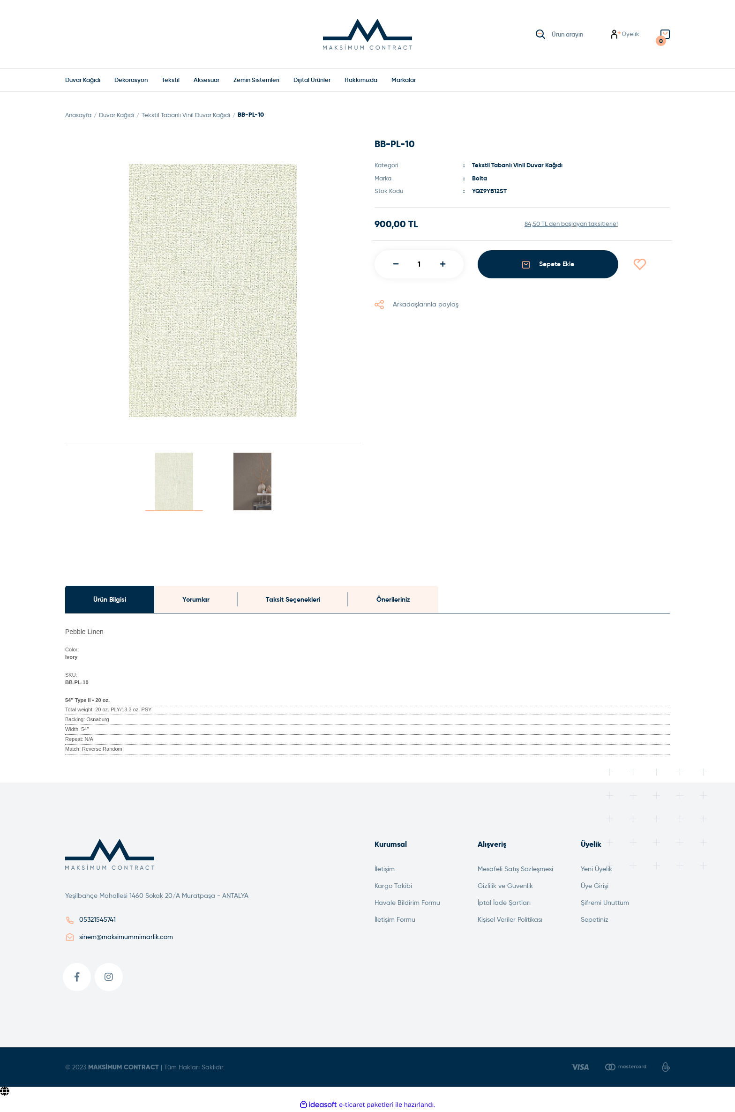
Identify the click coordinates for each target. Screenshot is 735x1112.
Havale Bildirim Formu (407, 903)
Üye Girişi (594, 886)
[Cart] (665, 34)
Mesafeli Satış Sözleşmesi (515, 869)
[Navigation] (403, 80)
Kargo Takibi (393, 886)
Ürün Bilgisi (109, 599)
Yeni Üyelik (596, 869)
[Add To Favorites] (651, 264)
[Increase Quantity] (442, 264)
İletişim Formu (395, 920)
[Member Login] (625, 34)
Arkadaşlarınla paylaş (416, 304)
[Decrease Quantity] (396, 264)
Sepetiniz (594, 920)
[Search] (572, 34)
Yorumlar (196, 599)
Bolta (479, 178)
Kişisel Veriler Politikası (510, 920)
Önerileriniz (393, 599)
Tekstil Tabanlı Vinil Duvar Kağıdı (517, 166)
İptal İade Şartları (504, 903)
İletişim (385, 869)
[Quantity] (419, 264)
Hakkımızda (361, 80)
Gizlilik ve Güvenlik (505, 886)
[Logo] (367, 34)
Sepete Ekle (548, 264)
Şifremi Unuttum (605, 903)
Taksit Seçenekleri (293, 599)
